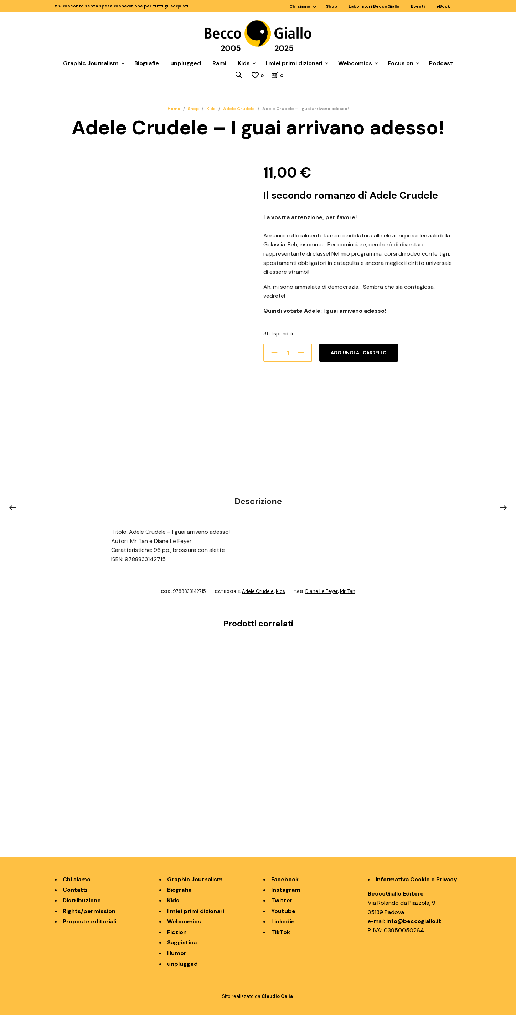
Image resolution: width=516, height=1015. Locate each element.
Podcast (441, 63)
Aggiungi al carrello (359, 353)
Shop (331, 6)
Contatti (75, 888)
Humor (176, 952)
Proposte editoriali (89, 920)
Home (173, 109)
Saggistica (182, 941)
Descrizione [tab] (258, 501)
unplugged (185, 63)
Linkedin (283, 920)
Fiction (177, 930)
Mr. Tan (347, 590)
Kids (244, 63)
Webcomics (355, 63)
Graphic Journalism (91, 63)
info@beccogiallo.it (413, 920)
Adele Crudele (239, 109)
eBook (443, 6)
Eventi (418, 6)
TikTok (280, 930)
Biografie (146, 63)
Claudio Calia (277, 995)
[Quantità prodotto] (288, 353)
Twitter (282, 899)
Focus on (400, 63)
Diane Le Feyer (321, 590)
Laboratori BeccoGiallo (374, 6)
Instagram (285, 888)
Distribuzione (82, 899)
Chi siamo (299, 6)
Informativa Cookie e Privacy (416, 878)
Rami (219, 63)
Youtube (283, 909)
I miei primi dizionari (293, 63)
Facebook (285, 878)
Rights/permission (89, 909)
